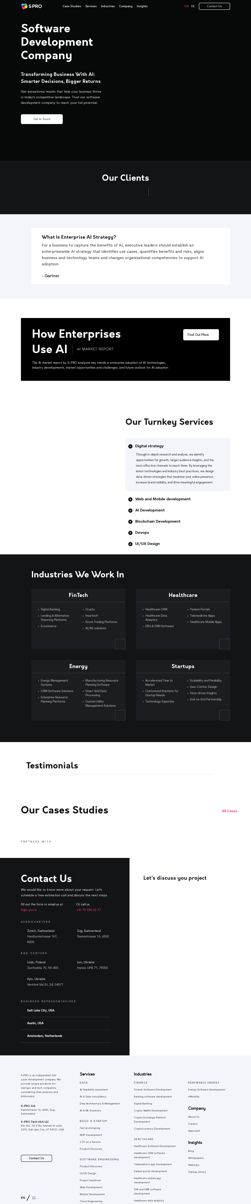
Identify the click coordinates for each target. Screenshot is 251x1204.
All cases (230, 811)
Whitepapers (196, 1158)
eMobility (193, 1096)
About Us (193, 1117)
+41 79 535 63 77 (88, 910)
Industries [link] (108, 6)
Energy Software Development (206, 1090)
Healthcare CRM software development (149, 1155)
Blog (191, 1151)
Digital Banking (143, 1103)
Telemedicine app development (153, 1164)
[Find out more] (201, 334)
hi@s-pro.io (29, 910)
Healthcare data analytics (149, 1200)
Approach (194, 1131)
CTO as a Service (90, 1142)
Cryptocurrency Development (152, 1129)
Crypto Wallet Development (151, 1110)
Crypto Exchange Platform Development (150, 1119)
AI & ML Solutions (90, 1110)
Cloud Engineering (91, 1201)
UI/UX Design (88, 1173)
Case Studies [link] (72, 6)
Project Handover (90, 1180)
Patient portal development (150, 1171)
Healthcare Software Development (155, 1146)
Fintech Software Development (153, 1090)
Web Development (91, 1187)
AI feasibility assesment (94, 1090)
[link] (31, 6)
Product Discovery (91, 1149)
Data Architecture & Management (100, 1103)
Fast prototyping (90, 1128)
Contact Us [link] (214, 6)
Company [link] (125, 6)
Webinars (193, 1165)
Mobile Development (92, 1194)
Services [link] (91, 6)
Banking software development (153, 1096)
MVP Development (91, 1135)
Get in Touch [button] (41, 119)
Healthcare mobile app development (147, 1180)
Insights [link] (142, 6)
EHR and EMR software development (147, 1191)
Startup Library (197, 1172)
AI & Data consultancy (93, 1096)
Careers (193, 1124)
